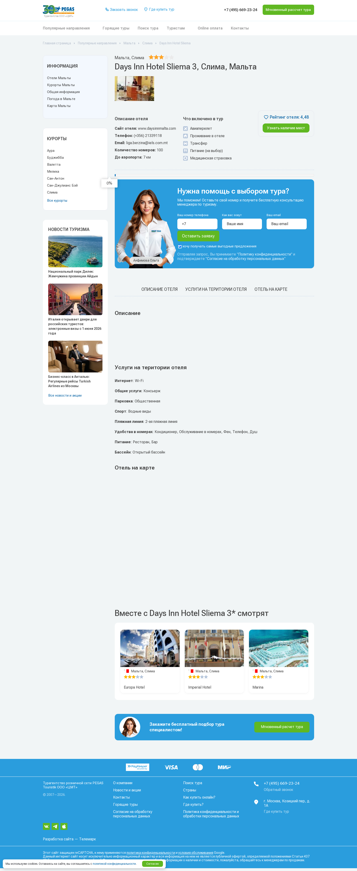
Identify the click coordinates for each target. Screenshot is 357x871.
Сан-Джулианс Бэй (62, 185)
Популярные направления (66, 28)
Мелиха (53, 171)
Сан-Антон (55, 178)
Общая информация (63, 92)
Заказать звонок (121, 9)
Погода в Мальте (61, 99)
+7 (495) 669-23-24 (232, 9)
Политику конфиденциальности (264, 257)
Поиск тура (148, 28)
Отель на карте (271, 292)
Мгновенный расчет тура (282, 730)
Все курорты (57, 200)
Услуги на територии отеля (216, 292)
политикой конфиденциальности (114, 863)
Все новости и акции (65, 395)
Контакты (240, 28)
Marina (257, 690)
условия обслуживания (195, 855)
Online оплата (210, 28)
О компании (122, 786)
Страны (189, 793)
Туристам (176, 28)
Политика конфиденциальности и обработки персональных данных (211, 817)
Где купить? (193, 808)
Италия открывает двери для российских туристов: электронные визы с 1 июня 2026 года (74, 326)
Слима (52, 192)
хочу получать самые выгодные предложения (217, 249)
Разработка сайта (58, 842)
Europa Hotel (134, 690)
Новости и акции (127, 793)
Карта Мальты (58, 106)
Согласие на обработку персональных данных (245, 262)
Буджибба (55, 157)
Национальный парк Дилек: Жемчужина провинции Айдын (73, 274)
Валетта (54, 164)
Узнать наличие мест (286, 128)
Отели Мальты (59, 78)
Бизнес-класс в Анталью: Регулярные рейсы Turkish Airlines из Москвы (69, 381)
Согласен (152, 863)
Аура (50, 151)
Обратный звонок (278, 793)
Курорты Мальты (61, 85)
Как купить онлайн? (199, 800)
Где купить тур (158, 10)
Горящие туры (116, 28)
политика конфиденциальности (151, 855)
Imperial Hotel (199, 690)
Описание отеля (159, 292)
